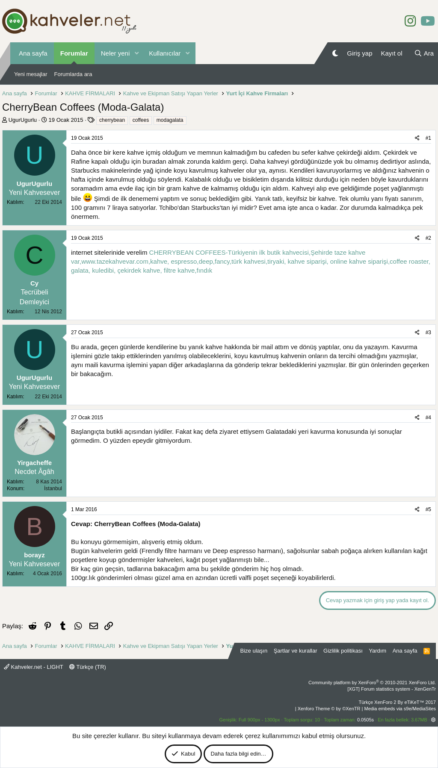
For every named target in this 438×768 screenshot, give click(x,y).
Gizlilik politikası (343, 650)
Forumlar (74, 53)
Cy (34, 283)
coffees (141, 120)
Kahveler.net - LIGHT (33, 667)
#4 (428, 418)
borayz (34, 555)
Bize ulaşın (254, 650)
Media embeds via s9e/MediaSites (400, 708)
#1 (428, 138)
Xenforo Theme (329, 708)
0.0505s (365, 719)
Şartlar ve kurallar (295, 650)
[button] (136, 53)
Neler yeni (115, 53)
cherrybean (112, 120)
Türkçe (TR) (87, 667)
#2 (428, 238)
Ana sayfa (33, 53)
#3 (428, 332)
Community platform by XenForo (372, 682)
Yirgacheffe (34, 462)
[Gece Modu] (335, 53)
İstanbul (53, 488)
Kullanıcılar (165, 53)
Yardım (377, 650)
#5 (428, 509)
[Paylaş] (417, 138)
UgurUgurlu (23, 120)
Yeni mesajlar (30, 74)
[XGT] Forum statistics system (391, 688)
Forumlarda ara (73, 74)
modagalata (170, 120)
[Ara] (424, 53)
